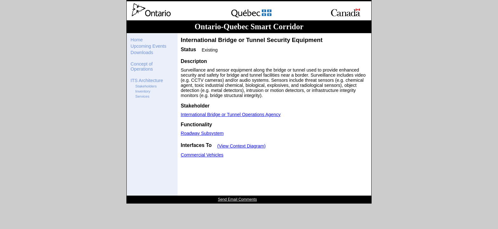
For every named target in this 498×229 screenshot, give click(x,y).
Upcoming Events (148, 46)
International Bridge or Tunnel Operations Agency (230, 114)
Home (137, 39)
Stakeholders (146, 86)
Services (142, 96)
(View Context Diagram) (241, 146)
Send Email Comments (237, 199)
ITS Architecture (147, 80)
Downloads (142, 52)
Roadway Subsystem (202, 133)
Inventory (142, 91)
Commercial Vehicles (202, 154)
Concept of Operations (142, 66)
